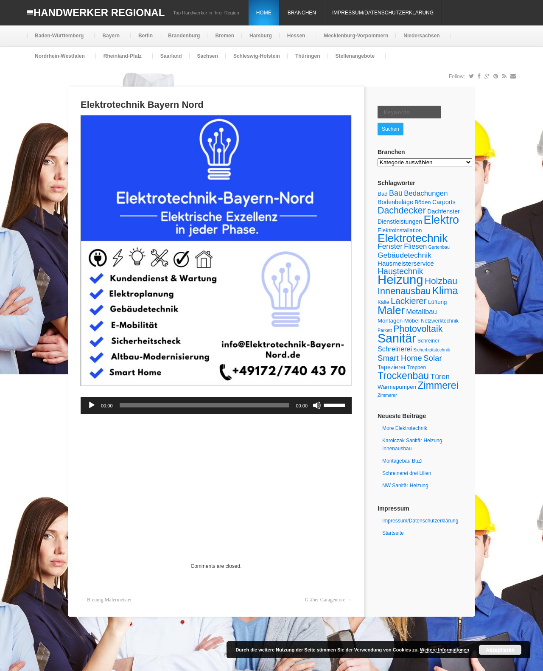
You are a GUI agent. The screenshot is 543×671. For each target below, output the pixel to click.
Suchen (390, 129)
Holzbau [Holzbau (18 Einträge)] (441, 281)
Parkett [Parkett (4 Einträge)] (385, 330)
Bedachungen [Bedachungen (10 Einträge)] (426, 193)
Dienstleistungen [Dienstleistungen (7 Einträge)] (400, 221)
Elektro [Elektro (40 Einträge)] (441, 219)
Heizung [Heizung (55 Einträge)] (400, 279)
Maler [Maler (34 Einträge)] (391, 310)
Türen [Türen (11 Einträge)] (440, 376)
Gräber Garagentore (325, 600)
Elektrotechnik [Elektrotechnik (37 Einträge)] (413, 238)
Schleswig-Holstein (256, 56)
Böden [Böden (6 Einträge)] (422, 202)
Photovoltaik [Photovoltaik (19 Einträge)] (417, 329)
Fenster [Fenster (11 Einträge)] (390, 246)
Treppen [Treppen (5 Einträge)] (416, 368)
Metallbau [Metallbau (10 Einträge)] (421, 312)
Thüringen (307, 56)
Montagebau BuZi (402, 461)
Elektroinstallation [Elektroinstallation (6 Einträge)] (400, 230)
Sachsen (207, 56)
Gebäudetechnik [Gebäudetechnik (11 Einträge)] (404, 255)
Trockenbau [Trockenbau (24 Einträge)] (403, 375)
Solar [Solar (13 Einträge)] (432, 358)
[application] (216, 405)
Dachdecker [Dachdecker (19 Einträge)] (402, 210)
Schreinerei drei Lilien (406, 473)
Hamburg (260, 36)
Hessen (295, 39)
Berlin (145, 36)
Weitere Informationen (444, 649)
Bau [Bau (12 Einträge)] (396, 193)
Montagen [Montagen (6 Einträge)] (390, 320)
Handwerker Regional (99, 12)
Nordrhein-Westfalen (59, 59)
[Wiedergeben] (91, 405)
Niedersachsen (420, 39)
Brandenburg (184, 36)
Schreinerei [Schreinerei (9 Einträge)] (395, 349)
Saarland (171, 56)
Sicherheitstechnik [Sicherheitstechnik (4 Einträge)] (431, 349)
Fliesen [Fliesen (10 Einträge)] (415, 246)
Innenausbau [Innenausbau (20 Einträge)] (404, 291)
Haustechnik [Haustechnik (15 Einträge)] (400, 271)
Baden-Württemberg (58, 39)
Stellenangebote (354, 59)
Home (264, 13)
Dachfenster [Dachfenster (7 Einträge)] (443, 211)
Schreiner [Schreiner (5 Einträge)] (428, 341)
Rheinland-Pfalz (122, 59)
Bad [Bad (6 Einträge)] (383, 194)
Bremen (224, 36)
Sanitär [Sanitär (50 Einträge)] (397, 338)
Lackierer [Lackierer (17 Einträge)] (409, 301)
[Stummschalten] (317, 405)
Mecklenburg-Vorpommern (356, 36)
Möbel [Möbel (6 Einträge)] (412, 320)
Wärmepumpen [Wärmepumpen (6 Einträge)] (397, 387)
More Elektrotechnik (404, 428)
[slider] (204, 405)
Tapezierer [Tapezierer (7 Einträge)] (392, 367)
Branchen (302, 13)
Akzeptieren (500, 650)
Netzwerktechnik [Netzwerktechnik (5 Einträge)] (440, 321)
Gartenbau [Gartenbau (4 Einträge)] (439, 247)
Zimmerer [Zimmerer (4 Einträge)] (387, 395)
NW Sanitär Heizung (405, 486)
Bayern (110, 39)
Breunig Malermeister (109, 600)
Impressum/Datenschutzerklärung (383, 13)
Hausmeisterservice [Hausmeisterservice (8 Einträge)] (406, 263)
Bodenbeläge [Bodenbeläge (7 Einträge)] (395, 202)
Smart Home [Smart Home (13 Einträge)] (400, 358)
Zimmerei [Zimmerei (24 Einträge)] (437, 385)
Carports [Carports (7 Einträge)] (444, 202)
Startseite (393, 533)
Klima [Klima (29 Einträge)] (445, 290)
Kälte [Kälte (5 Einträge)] (383, 302)
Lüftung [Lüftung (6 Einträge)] (437, 302)
